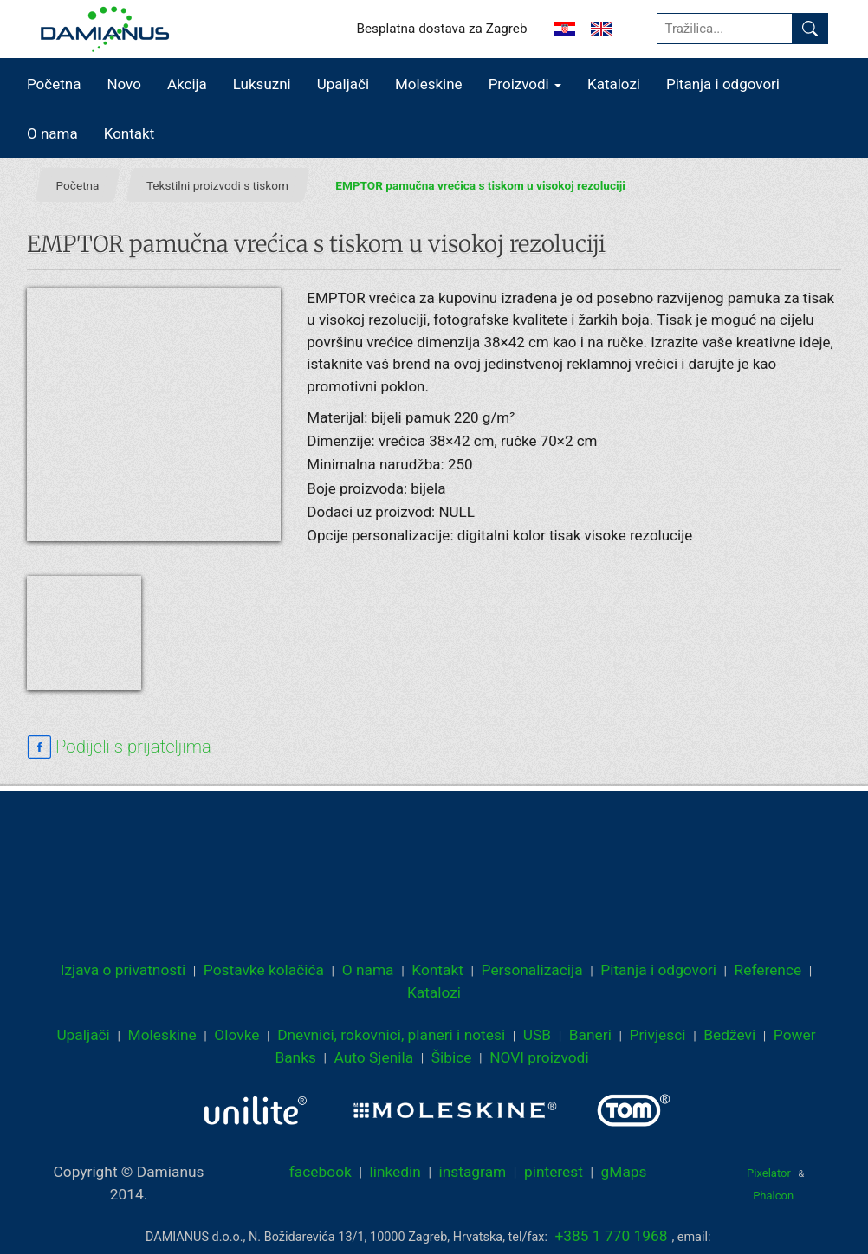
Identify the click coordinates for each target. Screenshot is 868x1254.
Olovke (236, 1035)
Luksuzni (262, 84)
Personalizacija (532, 970)
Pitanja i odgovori (723, 84)
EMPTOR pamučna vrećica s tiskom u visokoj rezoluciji (480, 185)
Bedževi (729, 1035)
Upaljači (343, 84)
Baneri (590, 1035)
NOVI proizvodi (538, 1057)
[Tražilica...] (725, 28)
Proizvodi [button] (525, 84)
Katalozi (613, 84)
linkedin (395, 1171)
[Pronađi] (810, 28)
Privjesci (658, 1035)
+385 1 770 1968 (611, 1235)
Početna (54, 84)
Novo (124, 84)
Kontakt (129, 133)
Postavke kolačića (264, 970)
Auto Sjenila (374, 1057)
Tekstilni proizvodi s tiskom (217, 185)
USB (537, 1035)
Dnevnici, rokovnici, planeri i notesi (391, 1035)
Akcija (187, 84)
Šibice (451, 1057)
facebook (320, 1171)
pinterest (553, 1171)
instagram (473, 1171)
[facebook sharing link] (119, 747)
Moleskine (429, 84)
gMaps (624, 1171)
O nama (52, 133)
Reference (768, 970)
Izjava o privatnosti (123, 970)
